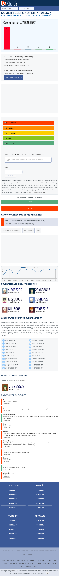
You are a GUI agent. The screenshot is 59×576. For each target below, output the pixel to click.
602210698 (40, 499)
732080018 (40, 508)
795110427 (13, 539)
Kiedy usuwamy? (28, 231)
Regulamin (30, 561)
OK (47, 573)
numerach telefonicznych (15, 326)
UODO (34, 193)
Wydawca (13, 564)
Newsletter (51, 561)
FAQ (38, 231)
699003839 (40, 490)
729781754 (40, 530)
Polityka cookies (25, 567)
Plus (40, 331)
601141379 (6, 438)
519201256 (13, 534)
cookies (13, 571)
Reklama (46, 564)
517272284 (6, 470)
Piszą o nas (23, 564)
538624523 (40, 495)
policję (43, 193)
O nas (6, 564)
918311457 (13, 525)
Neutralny (10, 133)
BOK (53, 564)
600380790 (40, 534)
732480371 (13, 521)
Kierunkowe (40, 561)
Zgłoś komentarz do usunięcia (11, 231)
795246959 (6, 462)
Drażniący (10, 128)
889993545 (13, 495)
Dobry (8, 138)
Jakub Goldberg (20, 381)
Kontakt (37, 567)
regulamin (39, 154)
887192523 (13, 504)
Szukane (20, 561)
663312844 (13, 490)
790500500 (40, 539)
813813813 (13, 508)
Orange (35, 331)
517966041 (40, 525)
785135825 (6, 404)
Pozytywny (10, 143)
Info (9, 561)
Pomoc (38, 564)
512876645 (6, 447)
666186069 (6, 477)
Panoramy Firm (40, 328)
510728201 (6, 428)
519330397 (13, 499)
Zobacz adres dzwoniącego (13, 77)
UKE (30, 193)
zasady (31, 154)
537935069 (40, 521)
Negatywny (10, 123)
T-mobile (47, 331)
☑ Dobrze (30, 202)
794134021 (6, 421)
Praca (32, 564)
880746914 (40, 504)
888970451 (6, 411)
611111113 (13, 530)
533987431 (6, 455)
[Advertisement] (29, 98)
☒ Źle (29, 209)
